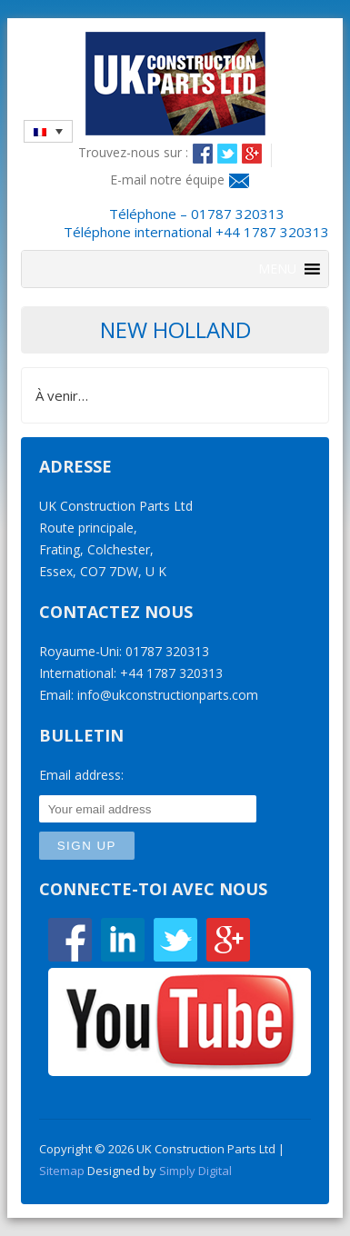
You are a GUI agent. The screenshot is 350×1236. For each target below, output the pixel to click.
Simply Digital (195, 1170)
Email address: (81, 774)
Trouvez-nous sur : (133, 152)
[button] (277, 269)
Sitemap (62, 1170)
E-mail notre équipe (167, 179)
